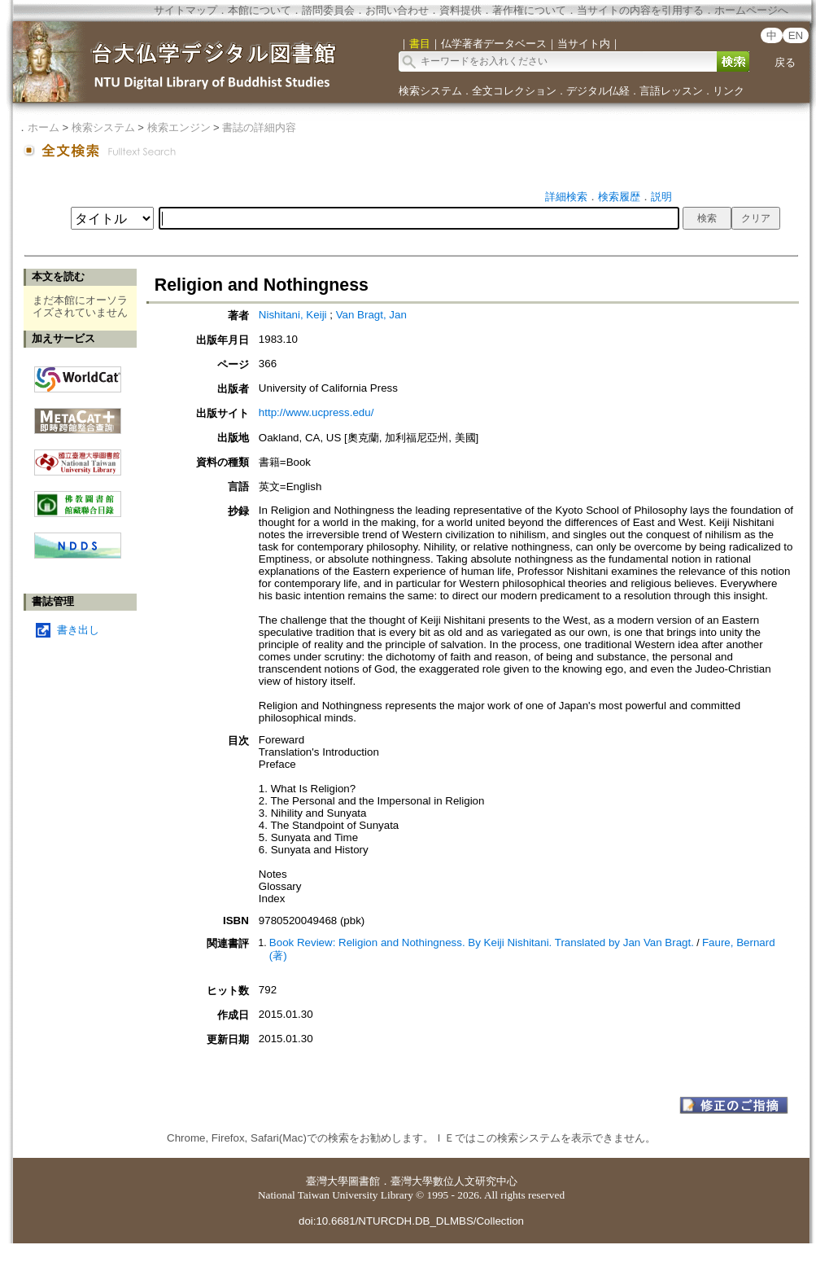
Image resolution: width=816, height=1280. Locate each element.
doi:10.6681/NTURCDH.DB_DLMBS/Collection (411, 1221)
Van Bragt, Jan (371, 315)
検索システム (430, 91)
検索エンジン (179, 127)
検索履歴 (619, 197)
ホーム (43, 127)
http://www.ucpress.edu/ (316, 412)
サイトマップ (185, 10)
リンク (728, 91)
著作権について (529, 10)
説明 (661, 197)
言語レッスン (671, 91)
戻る (785, 62)
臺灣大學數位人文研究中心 (454, 1181)
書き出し (78, 630)
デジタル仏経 (598, 91)
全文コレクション (514, 91)
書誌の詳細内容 (259, 127)
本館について (259, 10)
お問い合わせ (397, 10)
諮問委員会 (328, 10)
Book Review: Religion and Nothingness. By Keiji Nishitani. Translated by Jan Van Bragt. (481, 942)
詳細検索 (566, 197)
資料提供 (460, 10)
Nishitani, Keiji (293, 315)
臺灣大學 (327, 1181)
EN (796, 35)
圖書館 (364, 1181)
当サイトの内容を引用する (640, 10)
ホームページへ (751, 10)
